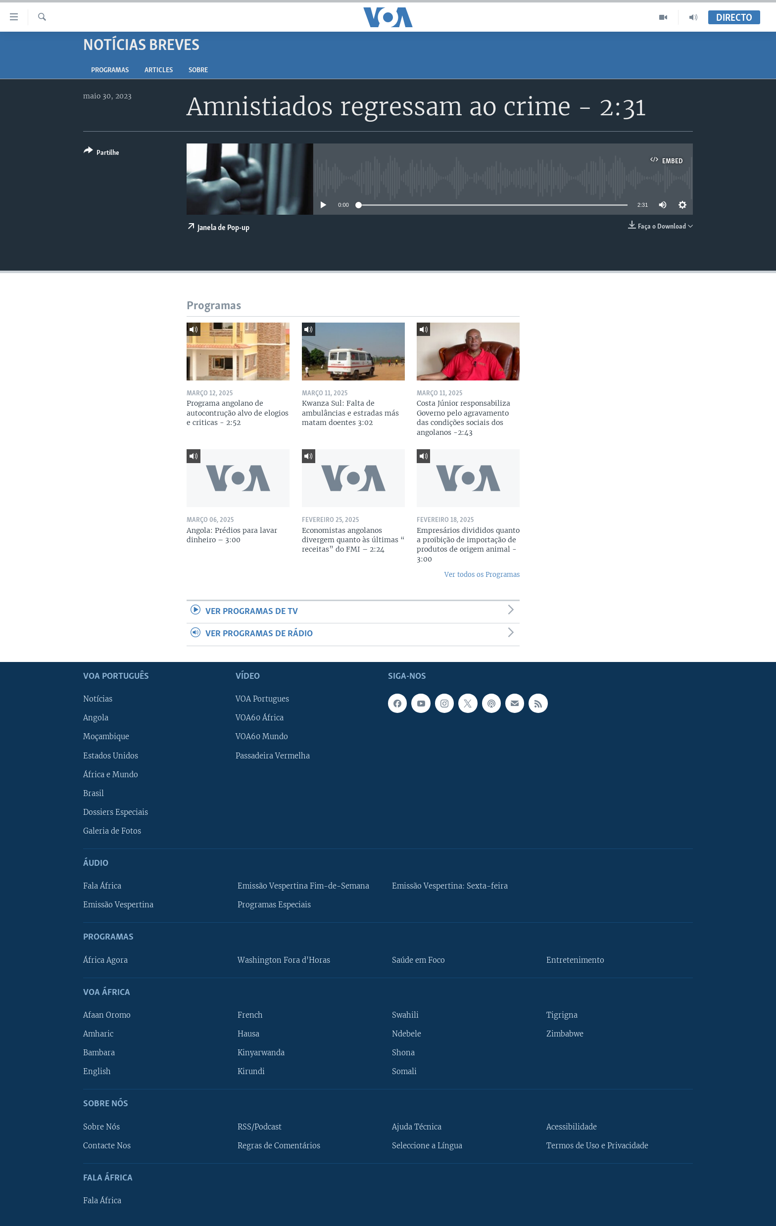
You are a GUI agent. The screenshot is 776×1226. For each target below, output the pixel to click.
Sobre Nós (101, 1126)
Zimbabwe (564, 1034)
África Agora (105, 959)
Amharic (98, 1034)
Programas (110, 70)
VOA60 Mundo (262, 736)
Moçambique (106, 736)
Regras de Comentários (279, 1145)
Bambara (99, 1052)
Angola (95, 717)
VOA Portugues (262, 699)
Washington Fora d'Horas (284, 959)
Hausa (248, 1034)
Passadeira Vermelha (273, 755)
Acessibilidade (571, 1126)
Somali (404, 1071)
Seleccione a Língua (427, 1145)
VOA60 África (260, 717)
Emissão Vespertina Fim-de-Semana (303, 886)
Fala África (102, 886)
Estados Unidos (110, 755)
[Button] (101, 153)
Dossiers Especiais (115, 811)
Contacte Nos (107, 1145)
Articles (159, 70)
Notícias (97, 699)
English (97, 1071)
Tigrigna (562, 1014)
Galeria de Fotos (112, 830)
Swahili (405, 1014)
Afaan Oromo (107, 1014)
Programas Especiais (274, 904)
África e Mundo (110, 774)
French (250, 1014)
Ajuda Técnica (416, 1126)
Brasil (93, 793)
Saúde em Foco (418, 959)
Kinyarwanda (261, 1052)
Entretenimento (575, 959)
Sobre (198, 70)
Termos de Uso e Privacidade (597, 1145)
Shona (403, 1052)
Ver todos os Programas (482, 574)
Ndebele (406, 1034)
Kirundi (251, 1071)
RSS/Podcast (260, 1126)
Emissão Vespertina (118, 904)
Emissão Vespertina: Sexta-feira (450, 886)
